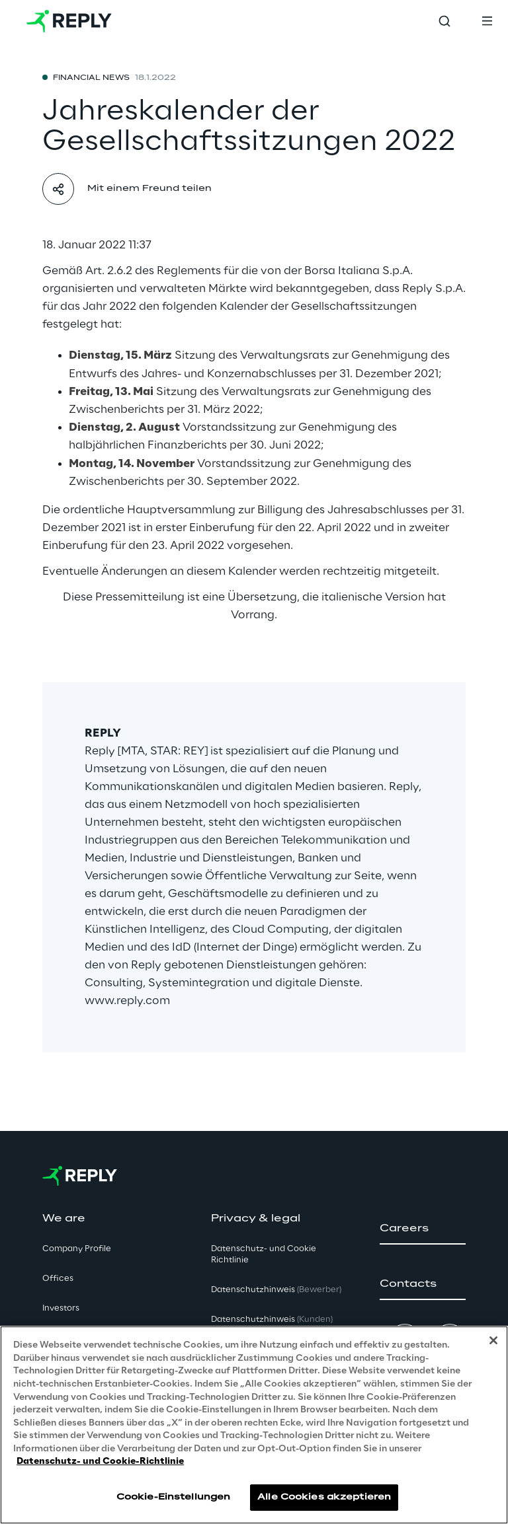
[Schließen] (493, 1340)
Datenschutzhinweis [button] (276, 1290)
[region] (254, 1425)
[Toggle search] (444, 21)
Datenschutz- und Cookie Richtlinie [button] (263, 1254)
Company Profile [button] (76, 1249)
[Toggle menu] (487, 21)
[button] (423, 1229)
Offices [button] (57, 1278)
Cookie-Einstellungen (173, 1497)
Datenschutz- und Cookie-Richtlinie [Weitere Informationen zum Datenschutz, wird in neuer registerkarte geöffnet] (100, 1462)
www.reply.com (127, 1001)
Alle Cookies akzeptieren (324, 1497)
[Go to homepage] (69, 21)
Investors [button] (60, 1308)
